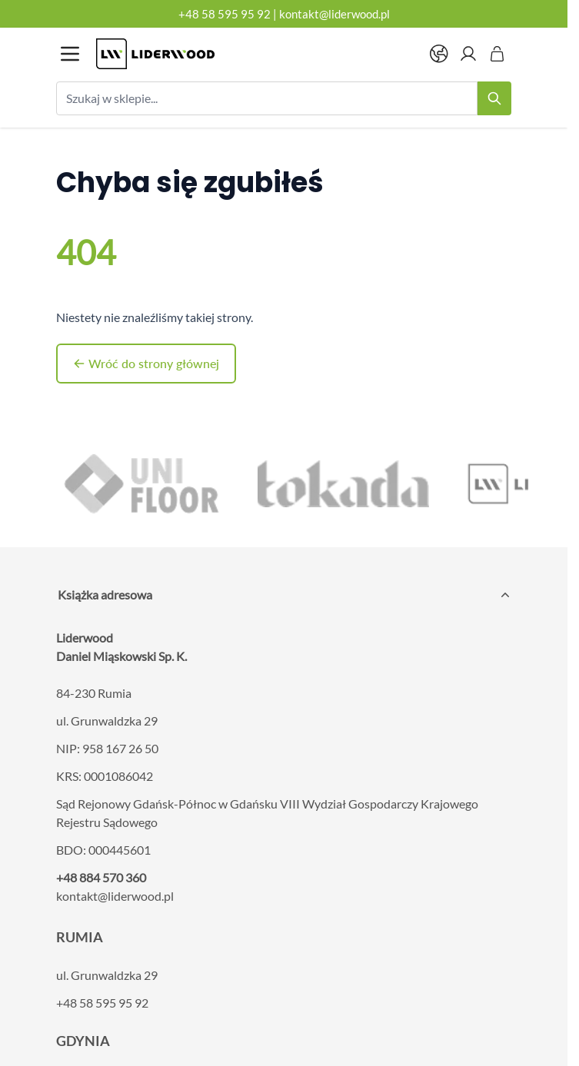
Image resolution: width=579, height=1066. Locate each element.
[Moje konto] (468, 54)
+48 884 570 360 (101, 877)
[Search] (494, 98)
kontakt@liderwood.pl (334, 14)
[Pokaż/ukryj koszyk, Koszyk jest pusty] (497, 54)
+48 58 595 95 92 (224, 14)
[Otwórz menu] (70, 54)
